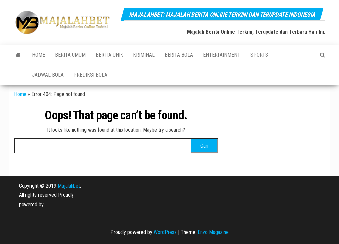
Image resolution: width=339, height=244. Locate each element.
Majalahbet (69, 186)
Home (38, 55)
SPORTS (259, 55)
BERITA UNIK (109, 55)
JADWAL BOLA (48, 75)
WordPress (165, 232)
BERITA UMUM (70, 55)
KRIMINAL (144, 55)
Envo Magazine (213, 232)
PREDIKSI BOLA (90, 75)
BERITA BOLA (179, 55)
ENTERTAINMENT (221, 55)
